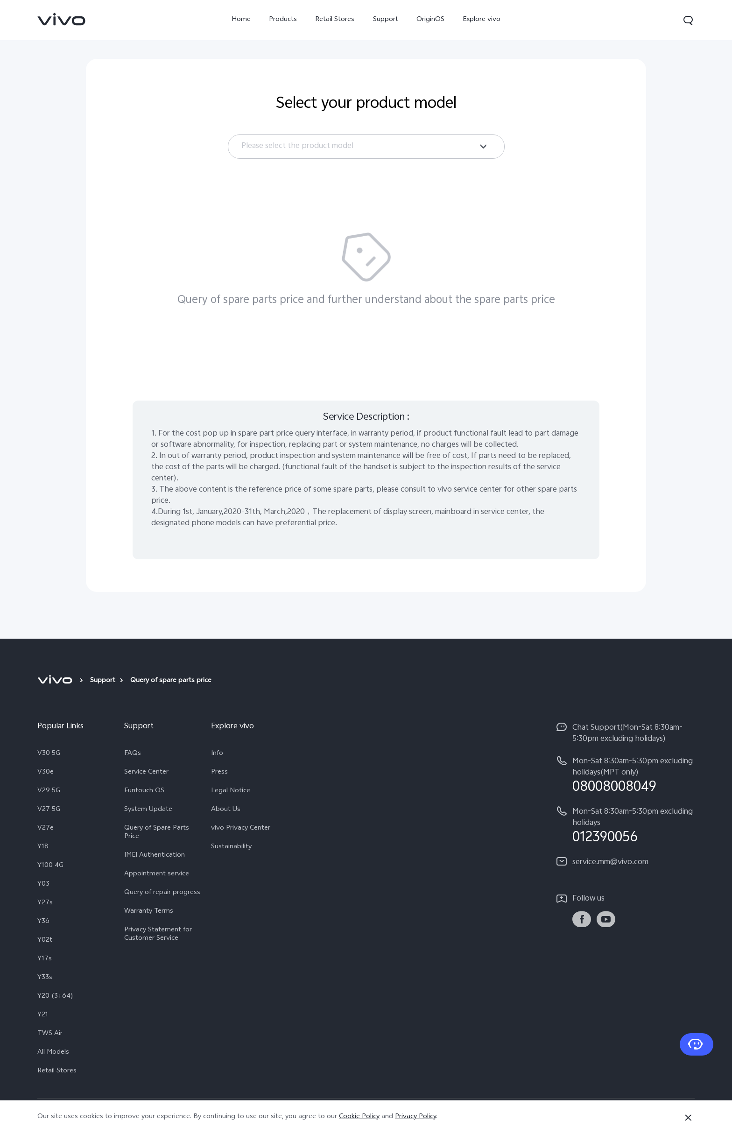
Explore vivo (481, 20)
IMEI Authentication (154, 856)
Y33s (44, 978)
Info (217, 754)
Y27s (45, 903)
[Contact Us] (696, 1044)
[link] (61, 19)
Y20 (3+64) (55, 997)
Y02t (44, 941)
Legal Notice (230, 791)
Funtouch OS (144, 791)
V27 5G (48, 810)
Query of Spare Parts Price (156, 832)
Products (283, 20)
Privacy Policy (415, 1117)
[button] (688, 20)
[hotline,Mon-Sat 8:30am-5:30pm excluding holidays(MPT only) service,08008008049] (625, 775)
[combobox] (366, 146)
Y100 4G (50, 866)
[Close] (688, 1117)
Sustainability (231, 847)
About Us (225, 810)
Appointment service (156, 874)
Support (385, 20)
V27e (45, 828)
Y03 (43, 884)
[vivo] (56, 681)
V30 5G (48, 754)
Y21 (42, 1015)
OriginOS (430, 20)
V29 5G (48, 791)
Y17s (44, 959)
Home (241, 20)
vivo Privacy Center (240, 828)
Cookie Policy (359, 1117)
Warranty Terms (148, 912)
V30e (45, 772)
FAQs (132, 754)
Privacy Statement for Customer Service (158, 934)
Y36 (43, 922)
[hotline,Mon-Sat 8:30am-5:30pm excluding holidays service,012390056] (625, 825)
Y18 (43, 847)
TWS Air (50, 1034)
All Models (53, 1053)
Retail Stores (334, 20)
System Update (148, 810)
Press (219, 772)
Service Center (146, 772)
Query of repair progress (162, 893)
